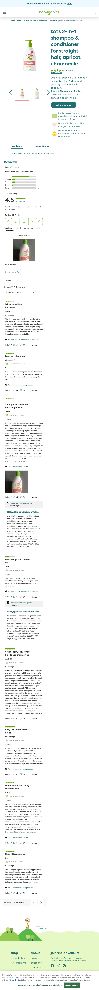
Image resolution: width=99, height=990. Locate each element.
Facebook (52, 965)
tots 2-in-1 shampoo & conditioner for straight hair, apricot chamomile (50, 20)
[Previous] (10, 93)
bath (13, 20)
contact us (37, 967)
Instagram (58, 965)
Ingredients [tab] (42, 146)
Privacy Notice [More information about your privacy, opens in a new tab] (15, 980)
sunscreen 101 (18, 962)
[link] (63, 70)
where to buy (63, 105)
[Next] (48, 93)
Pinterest (64, 965)
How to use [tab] (17, 146)
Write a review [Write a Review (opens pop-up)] (56, 73)
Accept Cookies (71, 986)
